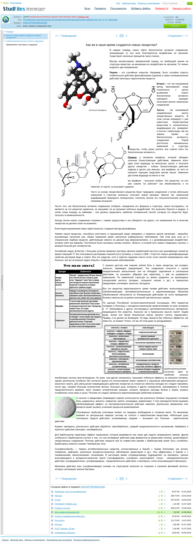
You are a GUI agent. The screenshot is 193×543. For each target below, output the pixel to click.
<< (56, 35)
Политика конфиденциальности (86, 540)
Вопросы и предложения (149, 3)
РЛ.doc (58, 500)
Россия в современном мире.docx (70, 516)
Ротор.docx (60, 520)
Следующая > (176, 35)
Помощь (5, 540)
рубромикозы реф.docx (65, 533)
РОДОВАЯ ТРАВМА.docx (66, 504)
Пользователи (118, 8)
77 (159, 496)
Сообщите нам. (83, 17)
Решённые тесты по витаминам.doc (70, 492)
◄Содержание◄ (2, 78)
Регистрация (15, 3)
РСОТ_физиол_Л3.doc (65, 529)
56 (159, 520)
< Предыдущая (68, 35)
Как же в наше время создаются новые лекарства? (23, 36)
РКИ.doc (58, 496)
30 (159, 533)
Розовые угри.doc (62, 508)
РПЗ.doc (58, 524)
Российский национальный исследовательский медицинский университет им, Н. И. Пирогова (70, 19)
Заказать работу (181, 8)
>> (186, 35)
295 (158, 512)
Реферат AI (161, 8)
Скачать (175, 26)
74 (159, 508)
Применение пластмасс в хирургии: (22, 45)
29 (159, 516)
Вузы (87, 8)
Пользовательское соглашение (59, 540)
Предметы (100, 8)
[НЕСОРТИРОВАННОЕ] (35, 23)
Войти (6, 3)
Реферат (10, 32)
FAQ (118, 3)
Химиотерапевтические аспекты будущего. (25, 41)
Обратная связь (129, 3)
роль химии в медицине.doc (67, 512)
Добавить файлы (140, 8)
